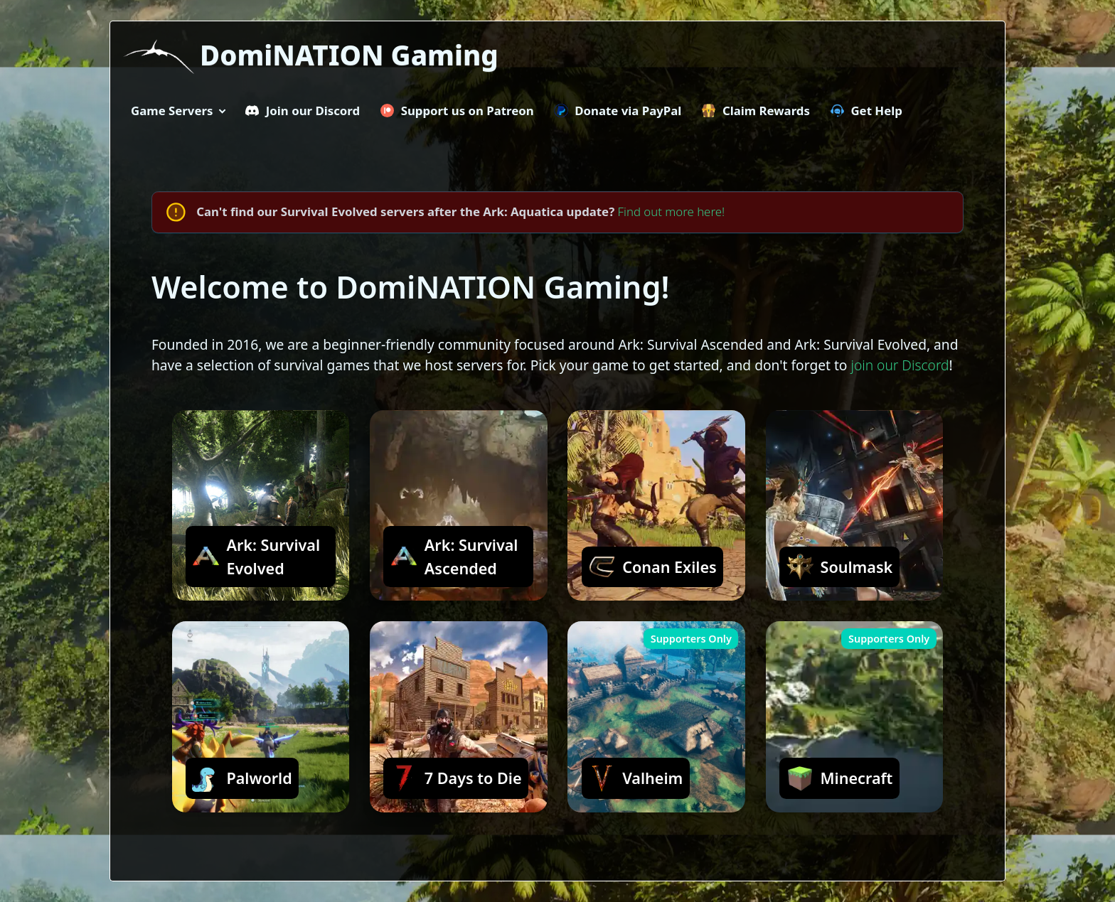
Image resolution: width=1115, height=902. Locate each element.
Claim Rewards (756, 110)
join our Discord (899, 365)
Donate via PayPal (617, 110)
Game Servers (172, 110)
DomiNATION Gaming (349, 54)
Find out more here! (671, 211)
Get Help (866, 110)
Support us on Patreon (457, 110)
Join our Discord (302, 110)
